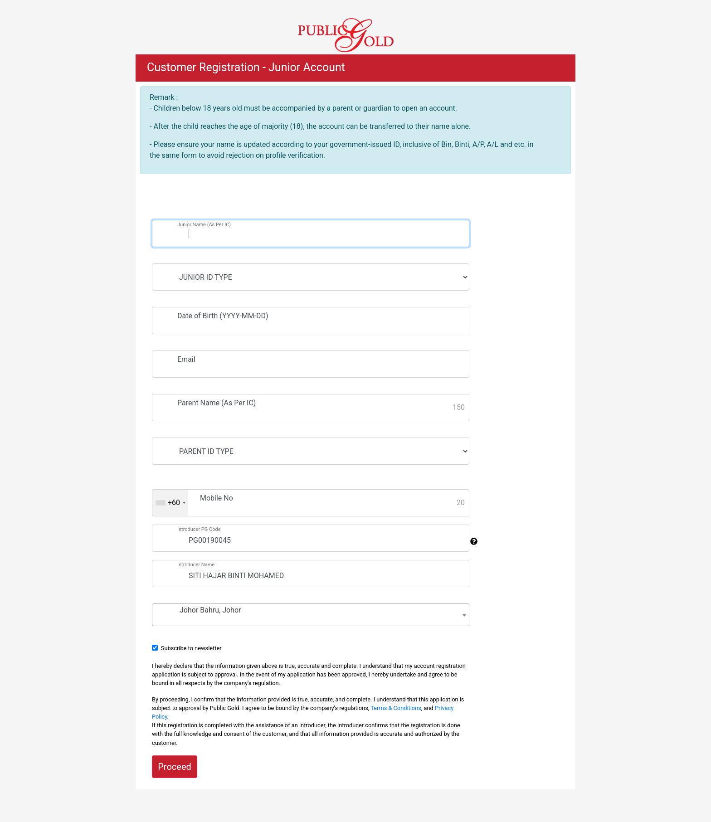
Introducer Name (195, 565)
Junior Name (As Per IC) (204, 225)
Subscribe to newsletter (191, 648)
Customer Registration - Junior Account (246, 67)
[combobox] (170, 503)
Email (186, 359)
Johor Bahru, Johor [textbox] (210, 610)
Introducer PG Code (199, 529)
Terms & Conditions (395, 708)
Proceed (174, 766)
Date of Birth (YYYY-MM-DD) (222, 315)
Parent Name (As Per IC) (216, 403)
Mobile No (216, 498)
